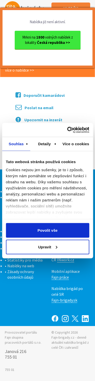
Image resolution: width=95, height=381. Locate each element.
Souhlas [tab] (16, 144)
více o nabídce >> (19, 70)
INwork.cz (65, 259)
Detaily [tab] (44, 144)
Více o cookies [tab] (75, 144)
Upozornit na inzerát (38, 119)
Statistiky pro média (25, 259)
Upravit (47, 247)
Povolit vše (47, 230)
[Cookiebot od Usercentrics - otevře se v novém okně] (67, 130)
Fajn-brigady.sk (64, 300)
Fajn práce (60, 277)
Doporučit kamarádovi (40, 95)
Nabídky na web (20, 265)
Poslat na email (34, 107)
